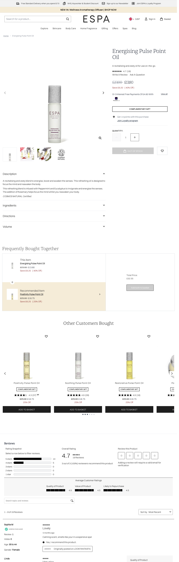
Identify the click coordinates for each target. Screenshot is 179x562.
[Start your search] (38, 19)
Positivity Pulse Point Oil (27, 383)
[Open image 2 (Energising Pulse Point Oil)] (27, 154)
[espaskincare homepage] (96, 19)
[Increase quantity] (134, 137)
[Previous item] (5, 373)
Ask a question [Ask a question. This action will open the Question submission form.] (137, 74)
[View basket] (165, 19)
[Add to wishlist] (162, 151)
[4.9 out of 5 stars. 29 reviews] (78, 395)
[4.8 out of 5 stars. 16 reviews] (129, 395)
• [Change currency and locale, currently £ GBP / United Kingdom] (134, 19)
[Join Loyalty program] (142, 120)
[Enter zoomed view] (100, 138)
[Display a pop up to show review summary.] (38, 395)
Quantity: (117, 131)
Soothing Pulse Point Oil (78, 383)
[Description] (54, 174)
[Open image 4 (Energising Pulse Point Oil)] (61, 154)
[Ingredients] (54, 205)
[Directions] (54, 216)
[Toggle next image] (103, 93)
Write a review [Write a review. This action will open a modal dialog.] (120, 74)
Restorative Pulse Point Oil (129, 383)
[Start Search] (67, 19)
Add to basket (27, 409)
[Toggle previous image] (5, 93)
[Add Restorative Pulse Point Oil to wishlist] (149, 336)
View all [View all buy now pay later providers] (164, 94)
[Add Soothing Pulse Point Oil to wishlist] (97, 336)
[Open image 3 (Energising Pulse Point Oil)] (44, 154)
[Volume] (54, 226)
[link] (150, 19)
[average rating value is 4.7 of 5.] (119, 71)
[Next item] (172, 373)
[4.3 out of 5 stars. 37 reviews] (25, 395)
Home (6, 36)
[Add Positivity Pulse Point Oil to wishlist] (46, 336)
